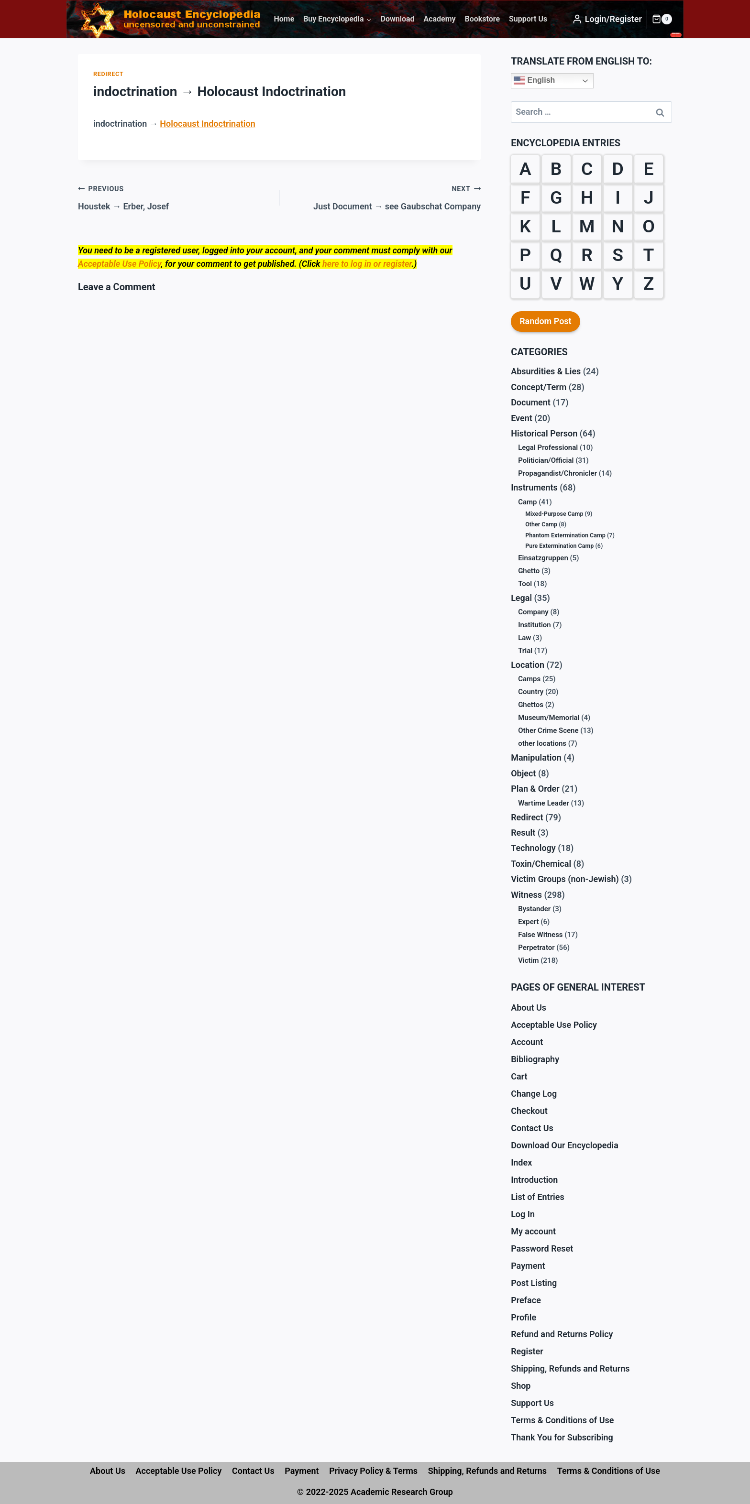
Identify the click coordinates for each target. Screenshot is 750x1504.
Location (527, 665)
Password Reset (542, 1248)
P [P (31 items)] (525, 254)
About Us (528, 1008)
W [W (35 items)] (587, 283)
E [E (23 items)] (649, 168)
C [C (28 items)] (587, 168)
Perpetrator (536, 947)
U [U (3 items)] (525, 283)
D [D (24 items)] (617, 168)
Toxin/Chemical (541, 864)
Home (284, 18)
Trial (525, 650)
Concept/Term (538, 387)
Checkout (529, 1111)
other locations (542, 743)
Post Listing (534, 1283)
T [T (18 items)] (648, 254)
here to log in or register (366, 264)
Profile (523, 1317)
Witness (526, 895)
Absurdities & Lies (546, 371)
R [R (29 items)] (587, 254)
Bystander (534, 909)
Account (527, 1042)
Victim (528, 960)
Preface (526, 1300)
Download (398, 18)
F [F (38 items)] (525, 197)
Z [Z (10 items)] (648, 283)
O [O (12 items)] (648, 226)
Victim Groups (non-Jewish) (565, 879)
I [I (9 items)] (617, 197)
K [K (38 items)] (525, 226)
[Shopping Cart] (662, 19)
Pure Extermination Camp (559, 545)
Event (521, 418)
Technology (533, 848)
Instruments (534, 487)
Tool (525, 583)
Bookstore (482, 18)
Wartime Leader (543, 803)
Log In (523, 1214)
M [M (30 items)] (587, 226)
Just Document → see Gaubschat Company (384, 196)
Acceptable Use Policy (119, 264)
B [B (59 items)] (556, 168)
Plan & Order (535, 789)
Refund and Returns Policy (562, 1334)
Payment (528, 1266)
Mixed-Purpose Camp (554, 513)
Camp (527, 502)
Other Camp (541, 524)
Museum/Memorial (548, 717)
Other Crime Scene (548, 730)
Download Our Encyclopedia (564, 1145)
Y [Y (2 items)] (617, 283)
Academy (439, 18)
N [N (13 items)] (617, 226)
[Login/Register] (607, 19)
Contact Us (532, 1128)
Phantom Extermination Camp (565, 535)
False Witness (540, 934)
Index (521, 1162)
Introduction (534, 1180)
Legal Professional (548, 447)
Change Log (534, 1094)
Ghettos (530, 704)
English (534, 81)
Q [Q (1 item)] (556, 254)
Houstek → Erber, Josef (174, 196)
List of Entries (537, 1197)
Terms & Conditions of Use (562, 1420)
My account (533, 1231)
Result (523, 833)
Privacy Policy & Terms (373, 1471)
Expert (528, 921)
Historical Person (544, 433)
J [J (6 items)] (649, 197)
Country (530, 691)
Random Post (545, 321)
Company (533, 612)
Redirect (108, 73)
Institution (534, 625)
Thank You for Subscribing (562, 1437)
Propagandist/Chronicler (557, 473)
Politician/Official (546, 460)
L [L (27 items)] (556, 226)
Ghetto (529, 571)
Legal (521, 598)
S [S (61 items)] (617, 254)
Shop (520, 1386)
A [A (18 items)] (525, 168)
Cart (519, 1076)
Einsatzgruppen (543, 558)
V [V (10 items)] (556, 283)
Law (524, 637)
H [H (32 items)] (587, 197)
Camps (529, 679)
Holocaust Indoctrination (207, 124)
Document (531, 402)
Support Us (528, 18)
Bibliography (535, 1059)
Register (527, 1351)
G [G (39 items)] (556, 197)
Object (523, 773)
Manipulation (536, 757)
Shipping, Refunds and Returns (570, 1368)
